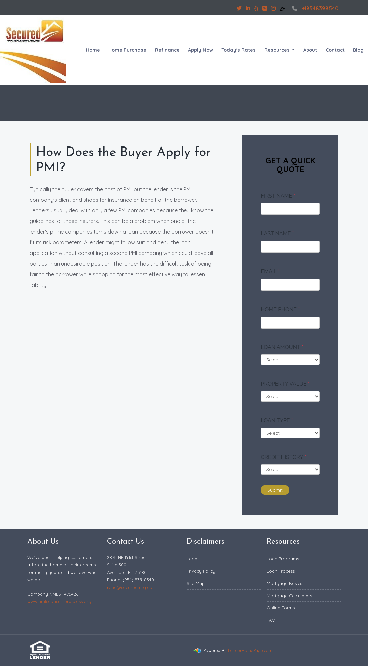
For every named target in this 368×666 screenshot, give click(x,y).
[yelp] (256, 8)
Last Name (277, 233)
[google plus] (264, 8)
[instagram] (273, 8)
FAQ (271, 620)
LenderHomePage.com (250, 650)
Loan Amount (282, 347)
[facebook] (229, 8)
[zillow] (283, 8)
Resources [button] (277, 50)
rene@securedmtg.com (131, 587)
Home (93, 50)
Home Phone (280, 309)
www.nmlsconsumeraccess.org (59, 601)
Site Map (196, 583)
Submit (275, 490)
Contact (335, 50)
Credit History (283, 457)
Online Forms (281, 607)
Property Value (285, 384)
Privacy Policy (201, 571)
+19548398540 (314, 8)
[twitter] (239, 8)
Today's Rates (238, 50)
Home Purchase (127, 50)
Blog (358, 50)
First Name (278, 196)
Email (270, 271)
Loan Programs (283, 558)
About (310, 50)
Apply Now (200, 50)
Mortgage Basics (284, 583)
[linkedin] (248, 8)
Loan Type (277, 420)
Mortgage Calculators (289, 595)
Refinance (167, 50)
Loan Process (281, 571)
